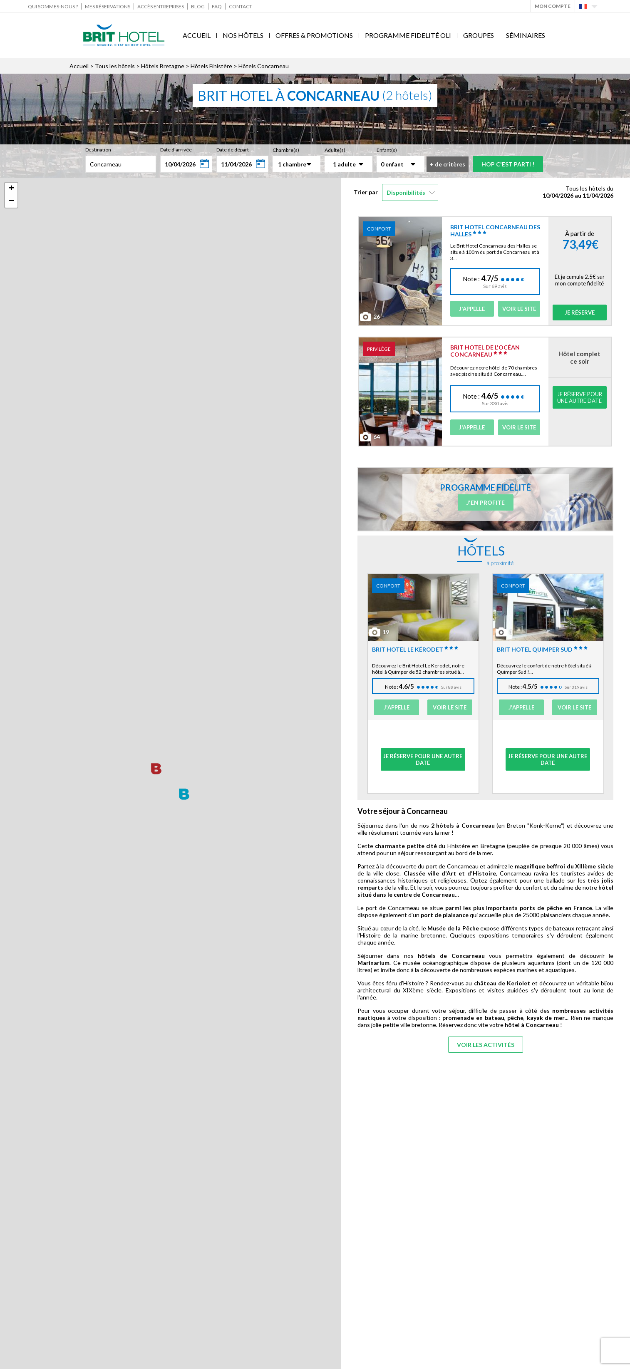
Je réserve (580, 312)
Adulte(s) (335, 150)
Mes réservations (107, 6)
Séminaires (525, 35)
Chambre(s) (286, 150)
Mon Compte (552, 6)
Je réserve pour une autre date (579, 397)
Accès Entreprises (160, 6)
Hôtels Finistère (211, 65)
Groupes (478, 35)
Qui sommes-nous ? (53, 6)
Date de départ (232, 149)
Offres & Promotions (314, 35)
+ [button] (11, 189)
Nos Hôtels (243, 35)
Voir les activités (485, 1044)
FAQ (217, 6)
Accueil (197, 35)
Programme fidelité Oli (408, 35)
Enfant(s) (387, 150)
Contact (240, 6)
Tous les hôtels (115, 65)
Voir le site (519, 308)
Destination (98, 149)
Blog (198, 6)
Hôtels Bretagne (162, 65)
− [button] (11, 201)
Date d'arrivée (176, 149)
